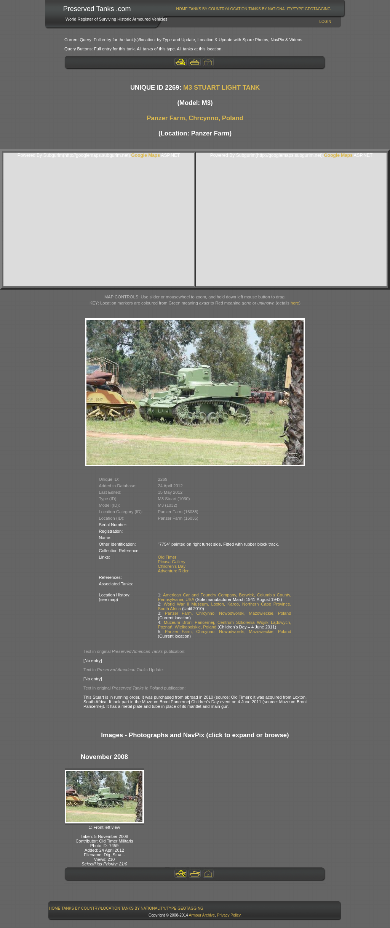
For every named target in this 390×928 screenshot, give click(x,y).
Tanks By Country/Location (218, 9)
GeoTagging (318, 9)
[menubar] (253, 9)
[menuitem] (182, 9)
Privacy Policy (229, 915)
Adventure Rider (173, 571)
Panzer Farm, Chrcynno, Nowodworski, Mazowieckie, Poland (228, 613)
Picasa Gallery (171, 561)
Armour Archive (202, 915)
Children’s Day (172, 566)
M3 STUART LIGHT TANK (221, 87)
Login (325, 21)
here (295, 303)
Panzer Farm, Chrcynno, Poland (195, 118)
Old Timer (167, 557)
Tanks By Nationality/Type (276, 9)
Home (182, 9)
